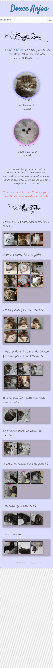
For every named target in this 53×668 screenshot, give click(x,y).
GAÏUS (20, 50)
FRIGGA (7, 50)
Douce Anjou (29, 9)
